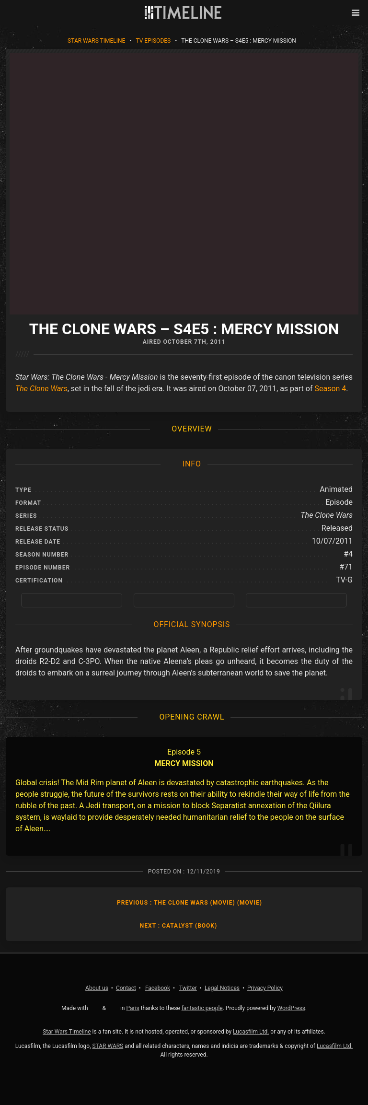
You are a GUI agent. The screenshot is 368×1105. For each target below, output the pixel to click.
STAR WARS (107, 1046)
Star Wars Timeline (96, 40)
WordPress (291, 1008)
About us (96, 988)
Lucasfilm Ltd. (251, 1031)
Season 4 (330, 388)
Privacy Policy (265, 988)
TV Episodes (153, 40)
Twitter (188, 988)
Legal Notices (222, 988)
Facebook (157, 988)
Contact (126, 988)
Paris (132, 1008)
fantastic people (202, 1008)
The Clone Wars (41, 388)
